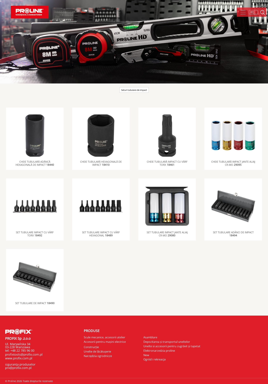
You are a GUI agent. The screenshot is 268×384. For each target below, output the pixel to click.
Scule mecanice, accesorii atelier (104, 337)
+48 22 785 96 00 (22, 350)
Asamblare (150, 337)
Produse (91, 330)
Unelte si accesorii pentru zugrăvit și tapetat (171, 346)
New (146, 355)
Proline (29, 12)
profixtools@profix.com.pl (24, 354)
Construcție (91, 347)
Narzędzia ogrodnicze (98, 356)
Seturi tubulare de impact (134, 90)
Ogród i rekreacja (154, 359)
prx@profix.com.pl (18, 368)
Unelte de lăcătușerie (97, 351)
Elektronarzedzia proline (159, 351)
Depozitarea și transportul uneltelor (166, 342)
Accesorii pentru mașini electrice (105, 342)
